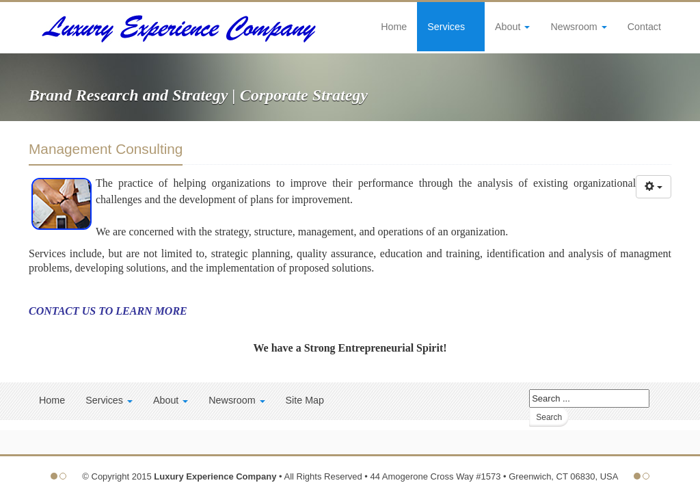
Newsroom (578, 26)
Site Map (305, 400)
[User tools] (653, 186)
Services (450, 26)
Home (394, 26)
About (512, 26)
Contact (644, 26)
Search (549, 417)
